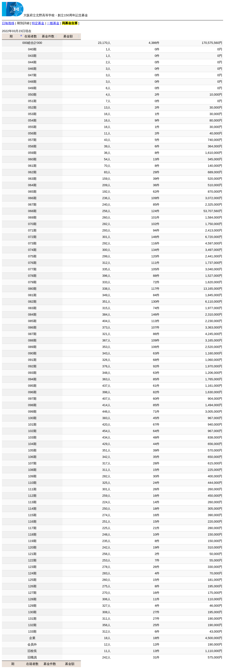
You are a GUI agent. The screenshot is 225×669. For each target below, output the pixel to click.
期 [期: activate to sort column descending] (30, 36)
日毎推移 (8, 23)
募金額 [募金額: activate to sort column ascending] (190, 36)
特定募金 (38, 23)
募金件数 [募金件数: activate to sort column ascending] (134, 36)
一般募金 (53, 23)
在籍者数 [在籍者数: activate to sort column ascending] (85, 36)
